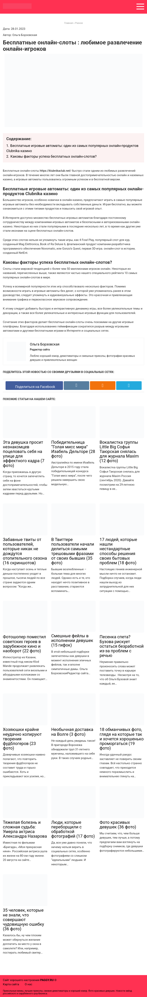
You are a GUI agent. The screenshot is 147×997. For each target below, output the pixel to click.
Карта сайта (11, 984)
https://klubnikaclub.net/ (55, 170)
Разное (79, 23)
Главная (68, 23)
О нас (28, 984)
